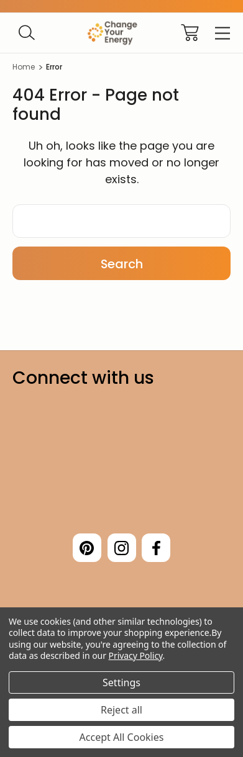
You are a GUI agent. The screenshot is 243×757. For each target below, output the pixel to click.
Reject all (121, 710)
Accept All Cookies (122, 737)
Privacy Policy (136, 655)
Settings (121, 682)
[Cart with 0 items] (190, 32)
